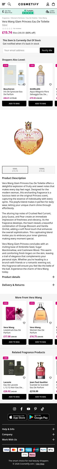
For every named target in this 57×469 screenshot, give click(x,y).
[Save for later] (22, 83)
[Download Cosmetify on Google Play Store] (38, 417)
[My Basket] (52, 4)
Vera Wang (43, 18)
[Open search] (10, 4)
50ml (15, 169)
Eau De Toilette (31, 18)
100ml (42, 169)
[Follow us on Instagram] (14, 409)
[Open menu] (5, 4)
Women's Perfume (18, 18)
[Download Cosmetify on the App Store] (17, 417)
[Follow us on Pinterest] (35, 409)
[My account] (46, 4)
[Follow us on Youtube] (28, 409)
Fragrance (6, 18)
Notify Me (47, 50)
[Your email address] (21, 50)
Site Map (40, 463)
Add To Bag (14, 103)
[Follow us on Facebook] (21, 409)
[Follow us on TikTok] (42, 409)
